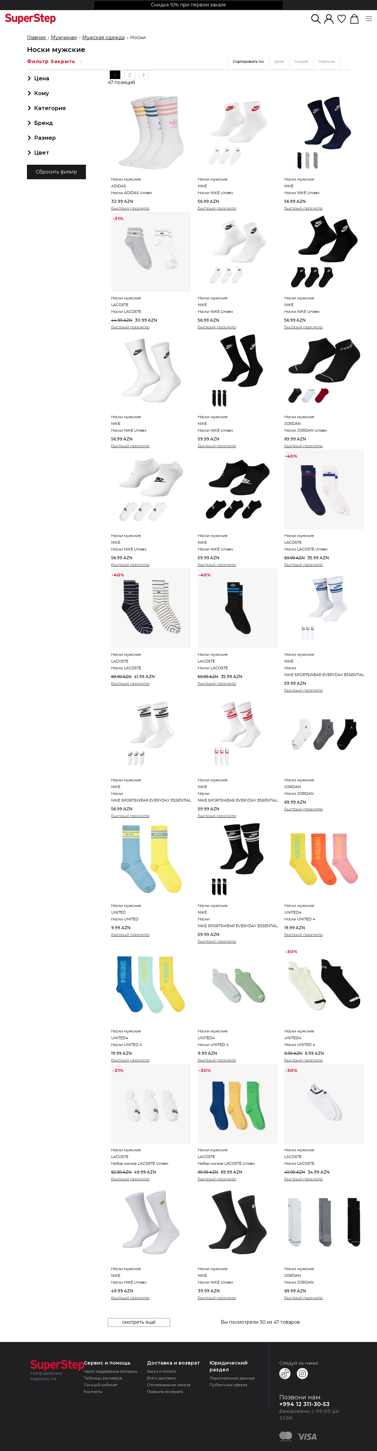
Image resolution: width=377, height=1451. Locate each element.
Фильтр (55, 61)
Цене (279, 61)
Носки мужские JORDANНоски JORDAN (299, 786)
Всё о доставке (161, 1377)
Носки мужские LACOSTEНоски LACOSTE (126, 304)
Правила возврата (165, 1390)
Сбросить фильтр (56, 172)
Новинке (326, 61)
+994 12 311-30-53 (304, 1403)
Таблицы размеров (103, 1377)
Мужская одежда (103, 37)
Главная (37, 37)
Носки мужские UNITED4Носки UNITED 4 (299, 911)
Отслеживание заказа (168, 1384)
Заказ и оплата (161, 1370)
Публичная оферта (228, 1384)
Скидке (301, 61)
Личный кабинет (101, 1384)
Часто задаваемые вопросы (111, 1370)
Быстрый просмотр (130, 207)
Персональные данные (232, 1377)
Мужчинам (64, 37)
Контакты (93, 1390)
